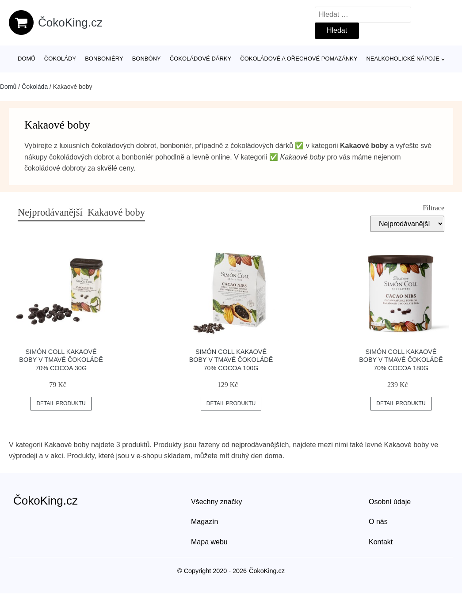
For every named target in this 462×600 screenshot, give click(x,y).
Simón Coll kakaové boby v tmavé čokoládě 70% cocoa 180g (401, 360)
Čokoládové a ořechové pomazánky (298, 58)
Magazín (204, 521)
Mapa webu (209, 542)
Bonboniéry (104, 58)
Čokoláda (35, 86)
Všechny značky (216, 501)
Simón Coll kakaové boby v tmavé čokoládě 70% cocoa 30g (61, 360)
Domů (26, 58)
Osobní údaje (390, 501)
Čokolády (60, 58)
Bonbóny (146, 58)
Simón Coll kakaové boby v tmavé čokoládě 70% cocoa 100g (231, 360)
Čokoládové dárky (200, 58)
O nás (378, 521)
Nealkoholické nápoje (402, 58)
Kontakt (381, 542)
